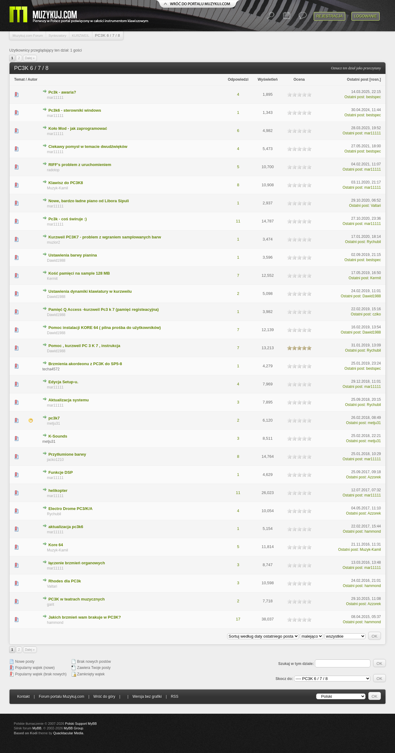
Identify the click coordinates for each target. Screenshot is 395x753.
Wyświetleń (267, 79)
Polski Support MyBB (81, 723)
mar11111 (55, 97)
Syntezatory (57, 35)
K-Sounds (57, 436)
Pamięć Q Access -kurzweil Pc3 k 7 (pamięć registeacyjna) (103, 309)
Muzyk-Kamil (57, 188)
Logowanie (365, 16)
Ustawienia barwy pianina (72, 255)
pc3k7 (54, 418)
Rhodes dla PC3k (64, 581)
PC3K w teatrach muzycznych (76, 599)
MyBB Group (73, 728)
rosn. (375, 79)
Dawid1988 (56, 260)
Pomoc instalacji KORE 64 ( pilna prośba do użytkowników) (104, 327)
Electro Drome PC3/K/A (70, 508)
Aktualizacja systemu (68, 400)
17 (238, 619)
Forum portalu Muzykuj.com (61, 696)
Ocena (299, 79)
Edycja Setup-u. (63, 382)
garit (50, 604)
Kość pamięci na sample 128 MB (79, 273)
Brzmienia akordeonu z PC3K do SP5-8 (85, 363)
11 (238, 221)
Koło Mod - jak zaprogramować (77, 128)
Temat (19, 79)
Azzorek (374, 477)
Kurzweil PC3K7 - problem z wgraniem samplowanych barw (104, 237)
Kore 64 (55, 545)
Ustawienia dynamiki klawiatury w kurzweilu (90, 291)
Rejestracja (329, 16)
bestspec (373, 97)
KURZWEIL (80, 35)
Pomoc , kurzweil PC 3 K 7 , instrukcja (84, 345)
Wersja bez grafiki (147, 696)
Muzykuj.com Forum (28, 35)
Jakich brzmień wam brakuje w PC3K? (84, 617)
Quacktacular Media (68, 733)
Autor (32, 79)
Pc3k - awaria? (62, 92)
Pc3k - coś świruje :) (67, 219)
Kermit (52, 278)
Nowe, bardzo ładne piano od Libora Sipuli (88, 201)
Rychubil (374, 242)
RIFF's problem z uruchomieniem (79, 164)
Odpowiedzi (238, 79)
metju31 (53, 423)
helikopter (58, 490)
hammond (373, 531)
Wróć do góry (104, 696)
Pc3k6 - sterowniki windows (74, 110)
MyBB (37, 728)
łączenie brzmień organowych (76, 563)
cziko (377, 314)
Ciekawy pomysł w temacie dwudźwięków (87, 146)
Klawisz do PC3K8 (65, 182)
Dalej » (30, 58)
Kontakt (23, 696)
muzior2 (53, 242)
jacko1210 (55, 460)
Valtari (376, 205)
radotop (53, 170)
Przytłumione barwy (67, 454)
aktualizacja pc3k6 (65, 526)
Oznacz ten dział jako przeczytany (356, 68)
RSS (175, 696)
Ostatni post (357, 79)
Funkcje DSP (60, 472)
